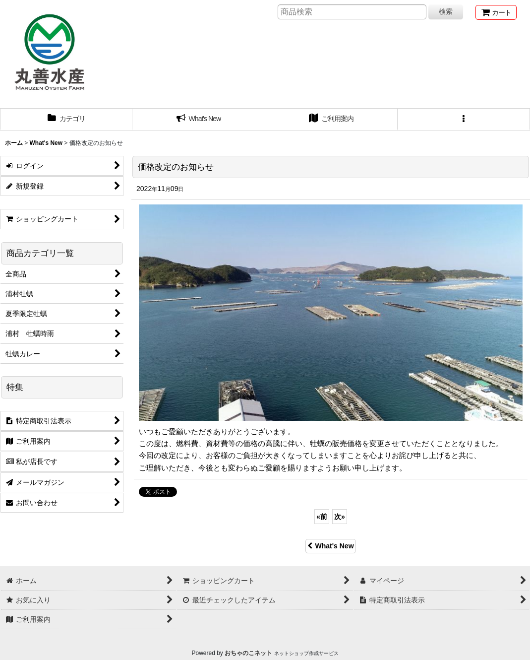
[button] (464, 120)
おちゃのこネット (248, 653)
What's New (330, 546)
